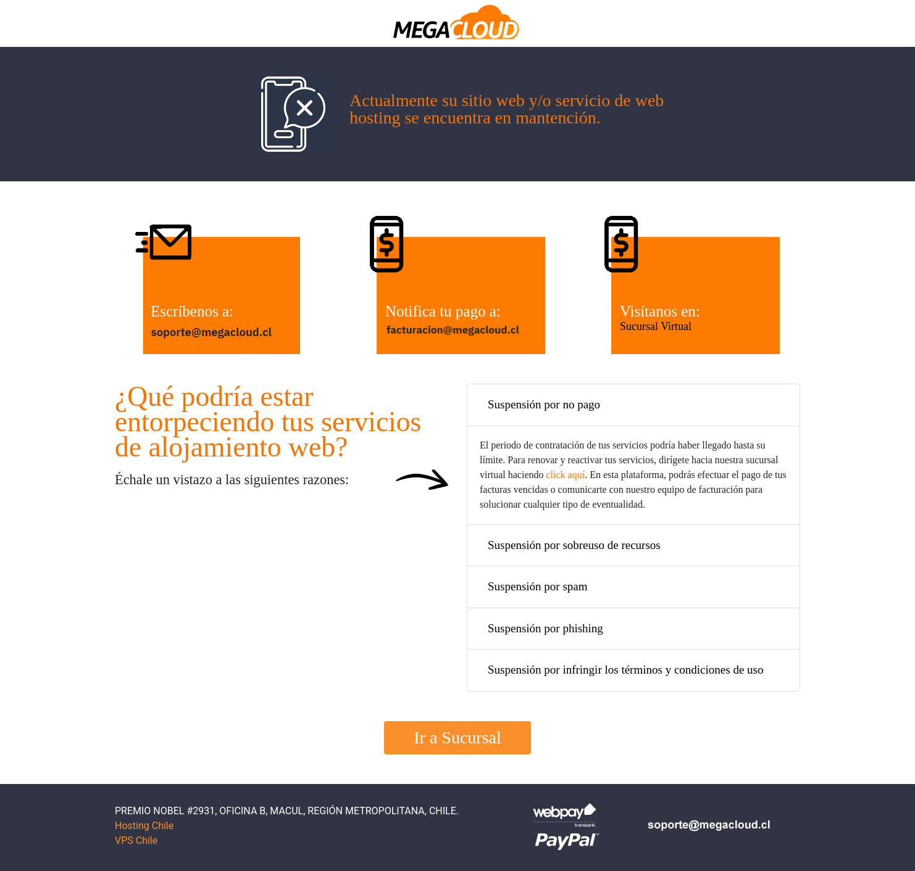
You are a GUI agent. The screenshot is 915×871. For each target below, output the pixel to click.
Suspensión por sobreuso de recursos (574, 545)
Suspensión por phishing (545, 628)
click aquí (565, 474)
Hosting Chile (144, 826)
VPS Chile (136, 840)
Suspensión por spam (538, 586)
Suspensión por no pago (544, 404)
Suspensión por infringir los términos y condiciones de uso (625, 669)
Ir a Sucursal (457, 737)
